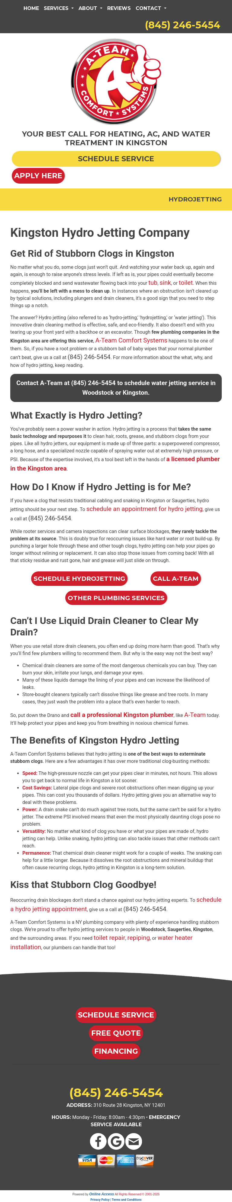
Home (31, 8)
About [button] (89, 8)
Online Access (101, 1194)
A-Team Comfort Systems (131, 340)
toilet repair (109, 937)
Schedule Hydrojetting (79, 578)
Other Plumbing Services (116, 598)
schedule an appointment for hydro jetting (144, 509)
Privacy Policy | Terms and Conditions (115, 1199)
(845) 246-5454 (182, 25)
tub (152, 282)
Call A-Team (175, 578)
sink (165, 282)
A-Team (195, 714)
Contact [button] (149, 8)
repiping (138, 937)
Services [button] (57, 8)
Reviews (119, 8)
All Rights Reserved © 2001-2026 (137, 1194)
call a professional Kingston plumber (121, 714)
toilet (186, 282)
